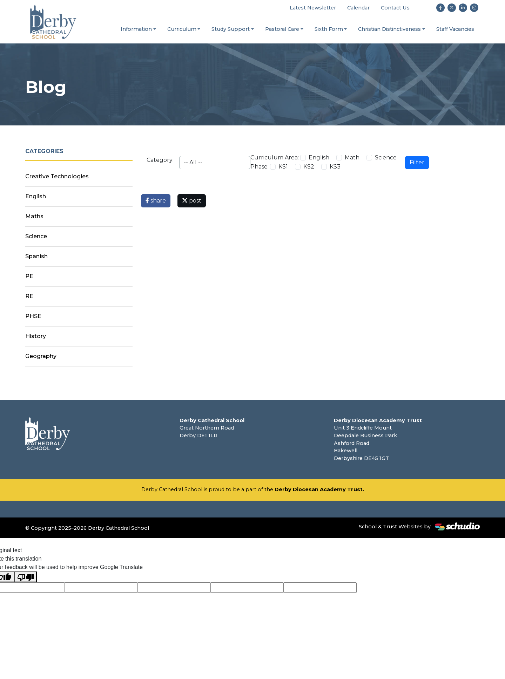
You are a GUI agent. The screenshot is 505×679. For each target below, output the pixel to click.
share (156, 200)
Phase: (259, 166)
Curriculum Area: (274, 157)
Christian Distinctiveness (389, 29)
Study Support (230, 29)
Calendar (358, 8)
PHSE (33, 316)
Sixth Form (329, 29)
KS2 (308, 166)
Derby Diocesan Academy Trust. (319, 489)
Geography (40, 356)
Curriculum (181, 29)
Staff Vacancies (455, 29)
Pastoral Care (282, 29)
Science (386, 157)
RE (29, 296)
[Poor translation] (25, 576)
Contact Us (395, 8)
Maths (34, 216)
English (319, 157)
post (191, 200)
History (35, 336)
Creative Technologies (57, 176)
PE (29, 276)
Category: (160, 160)
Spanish (36, 256)
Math (352, 157)
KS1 (283, 166)
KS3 (335, 166)
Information (136, 29)
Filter (417, 162)
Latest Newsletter (313, 8)
